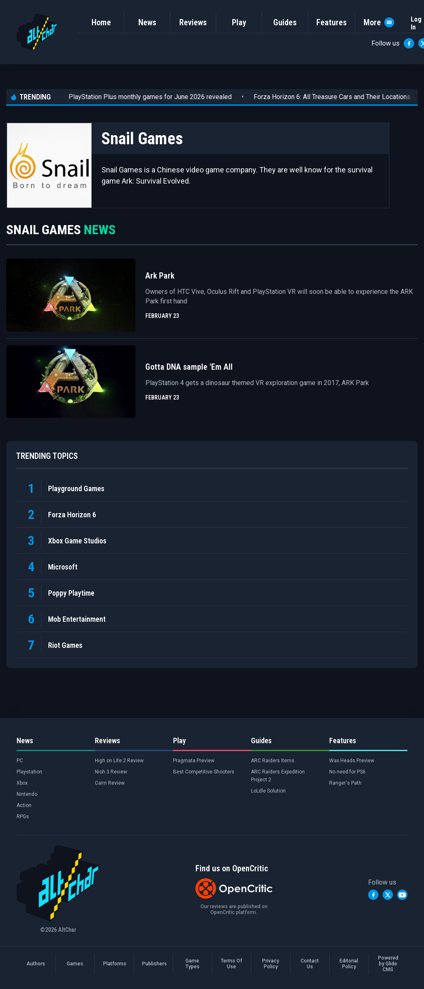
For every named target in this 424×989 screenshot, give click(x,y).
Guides (284, 22)
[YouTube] (402, 895)
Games (75, 964)
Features (331, 22)
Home (101, 22)
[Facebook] (409, 43)
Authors (35, 964)
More (379, 22)
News (147, 22)
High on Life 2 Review (119, 761)
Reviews (193, 22)
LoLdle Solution (268, 791)
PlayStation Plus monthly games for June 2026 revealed (134, 97)
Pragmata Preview (193, 761)
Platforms (114, 964)
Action (24, 805)
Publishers (153, 964)
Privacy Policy (270, 964)
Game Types (193, 964)
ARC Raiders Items (272, 761)
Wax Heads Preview (351, 761)
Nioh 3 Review (111, 772)
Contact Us (310, 964)
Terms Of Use (231, 964)
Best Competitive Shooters (203, 772)
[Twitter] (388, 895)
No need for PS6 (347, 772)
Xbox (22, 783)
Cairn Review (110, 783)
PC (20, 761)
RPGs (23, 816)
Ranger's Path (345, 783)
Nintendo (27, 794)
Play (239, 22)
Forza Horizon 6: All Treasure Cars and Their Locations (316, 97)
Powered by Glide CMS (388, 963)
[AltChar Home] (37, 32)
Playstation (29, 772)
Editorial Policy (349, 964)
